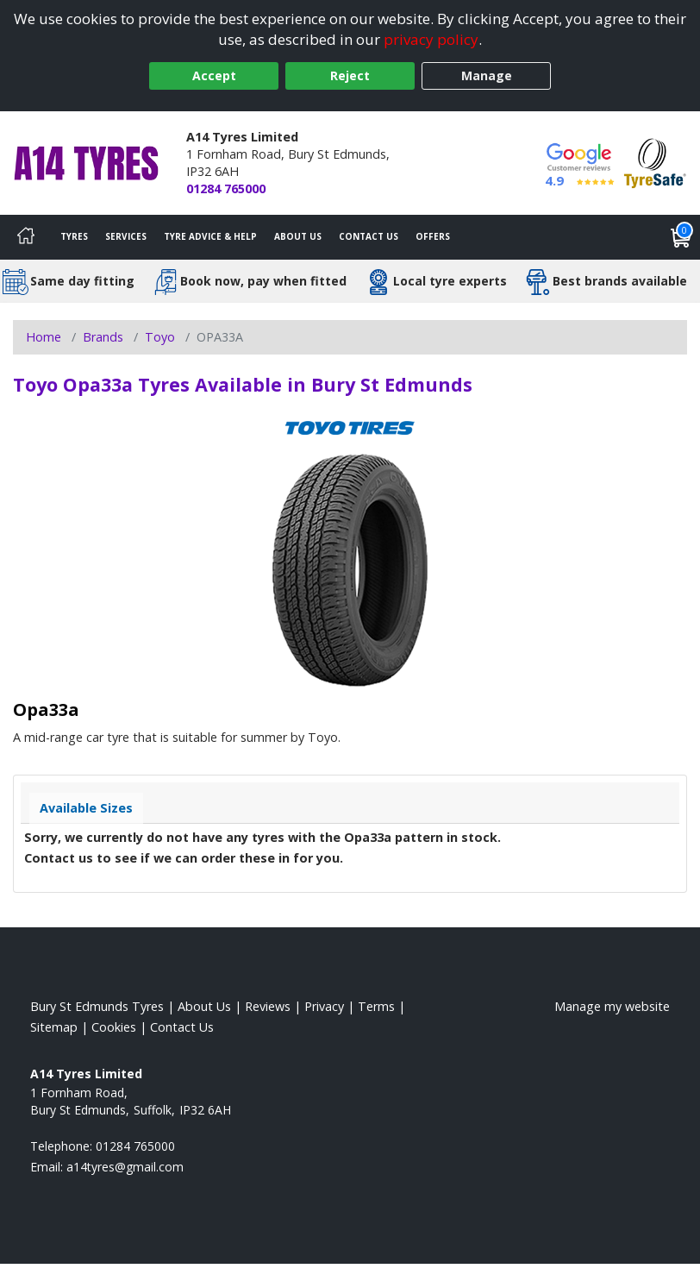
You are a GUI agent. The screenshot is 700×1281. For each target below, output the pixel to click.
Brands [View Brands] (103, 337)
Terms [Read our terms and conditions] (376, 1006)
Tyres (74, 236)
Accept (214, 75)
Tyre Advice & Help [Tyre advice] (210, 236)
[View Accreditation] (655, 162)
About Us (298, 236)
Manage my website (612, 1006)
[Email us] (125, 1167)
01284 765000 (226, 188)
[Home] (26, 237)
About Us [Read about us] (204, 1006)
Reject (350, 75)
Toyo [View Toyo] (160, 337)
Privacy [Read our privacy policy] (324, 1006)
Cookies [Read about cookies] (113, 1027)
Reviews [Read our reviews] (268, 1006)
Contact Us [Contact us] (368, 236)
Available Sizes (86, 808)
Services (126, 236)
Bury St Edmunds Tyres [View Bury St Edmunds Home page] (97, 1006)
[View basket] (681, 237)
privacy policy (431, 39)
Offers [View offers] (433, 236)
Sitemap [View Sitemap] (54, 1027)
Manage (486, 75)
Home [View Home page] (43, 337)
